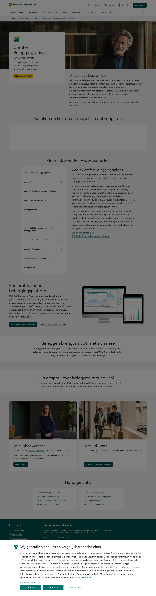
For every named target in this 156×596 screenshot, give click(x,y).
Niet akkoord (53, 587)
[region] (78, 568)
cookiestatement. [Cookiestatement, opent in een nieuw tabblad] (84, 577)
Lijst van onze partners (28, 582)
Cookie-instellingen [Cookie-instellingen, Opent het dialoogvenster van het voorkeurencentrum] (75, 587)
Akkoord (31, 587)
